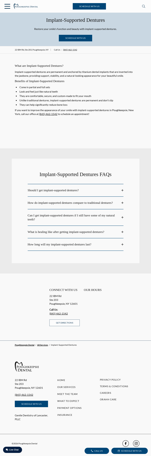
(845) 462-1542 (70, 49)
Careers (105, 392)
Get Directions (64, 322)
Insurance (64, 414)
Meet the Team (67, 394)
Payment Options (69, 408)
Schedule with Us (89, 6)
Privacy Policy (110, 379)
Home (61, 380)
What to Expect (68, 401)
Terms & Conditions (114, 386)
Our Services (66, 387)
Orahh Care (108, 399)
